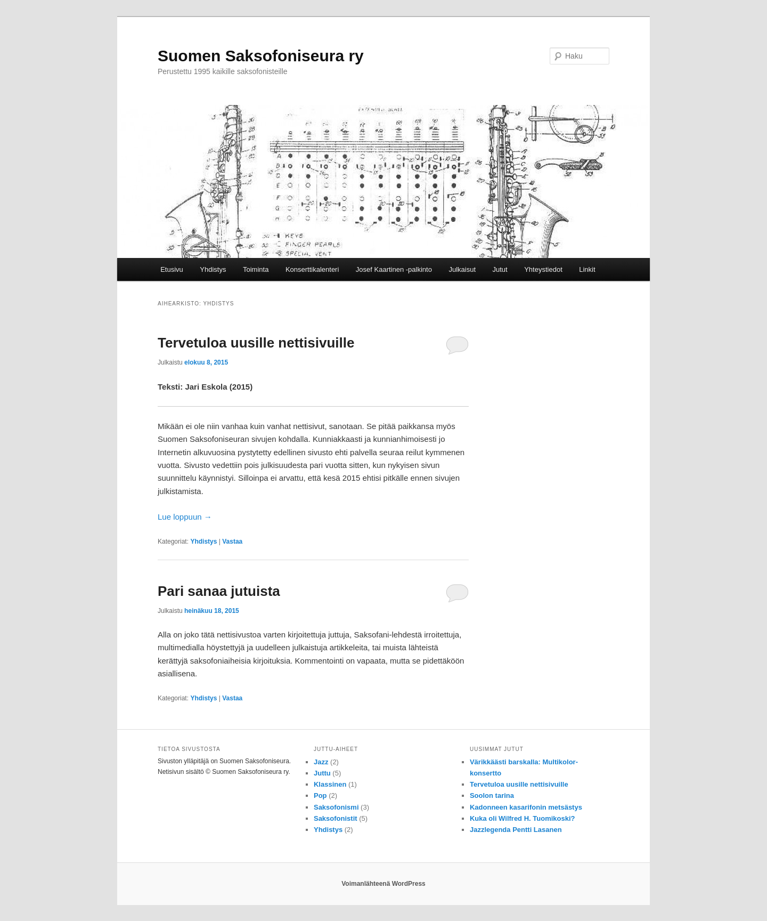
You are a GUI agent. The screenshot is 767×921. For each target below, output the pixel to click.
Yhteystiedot (543, 269)
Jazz (321, 762)
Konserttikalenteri (312, 269)
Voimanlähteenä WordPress (383, 883)
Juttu (322, 773)
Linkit (587, 269)
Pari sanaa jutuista (219, 591)
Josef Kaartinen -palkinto (394, 269)
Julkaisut (462, 269)
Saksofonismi (336, 807)
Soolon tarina (492, 795)
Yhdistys (213, 269)
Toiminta (255, 269)
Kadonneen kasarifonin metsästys (526, 807)
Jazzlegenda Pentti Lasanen (516, 830)
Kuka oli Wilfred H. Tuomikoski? (522, 818)
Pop (320, 795)
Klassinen (330, 784)
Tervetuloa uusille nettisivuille (256, 343)
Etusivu (171, 269)
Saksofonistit (335, 818)
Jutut (500, 269)
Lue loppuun (185, 516)
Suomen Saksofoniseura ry (261, 55)
